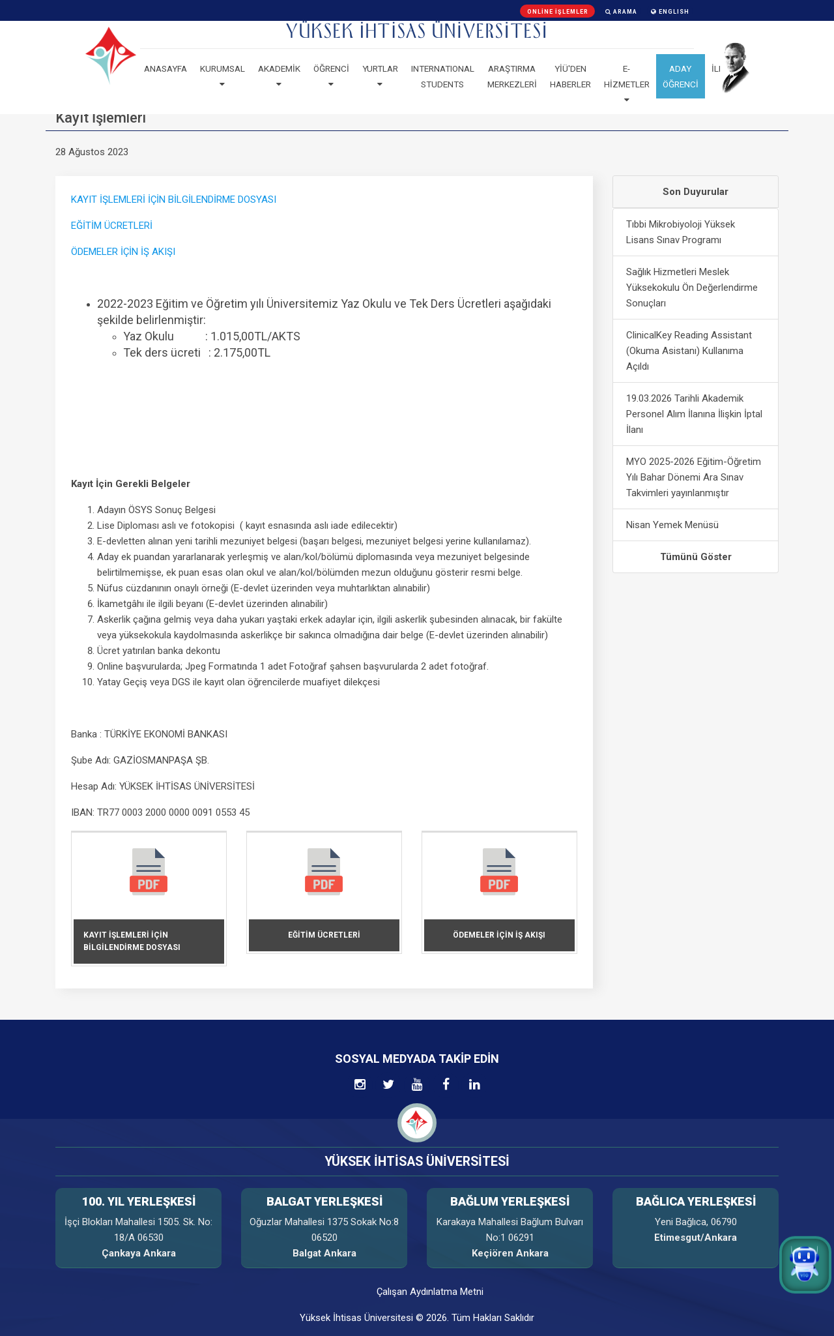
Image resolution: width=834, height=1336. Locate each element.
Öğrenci (331, 76)
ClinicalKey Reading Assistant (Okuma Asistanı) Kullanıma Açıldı (689, 350)
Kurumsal (222, 76)
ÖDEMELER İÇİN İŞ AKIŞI (123, 252)
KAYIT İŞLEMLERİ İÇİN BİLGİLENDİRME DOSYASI (173, 199)
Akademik (279, 76)
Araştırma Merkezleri (512, 76)
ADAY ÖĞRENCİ (680, 76)
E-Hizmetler (627, 84)
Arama (621, 11)
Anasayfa (165, 68)
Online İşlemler (557, 11)
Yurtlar (380, 76)
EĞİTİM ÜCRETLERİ (111, 225)
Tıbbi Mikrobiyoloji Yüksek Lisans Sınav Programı (680, 232)
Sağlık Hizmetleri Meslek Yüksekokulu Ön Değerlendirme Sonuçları (692, 287)
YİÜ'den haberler (570, 76)
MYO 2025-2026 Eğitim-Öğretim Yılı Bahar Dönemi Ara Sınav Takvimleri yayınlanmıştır (693, 477)
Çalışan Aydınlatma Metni (430, 1292)
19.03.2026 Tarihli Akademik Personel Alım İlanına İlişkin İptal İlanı (694, 414)
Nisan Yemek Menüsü (672, 525)
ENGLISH (670, 11)
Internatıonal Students (442, 76)
